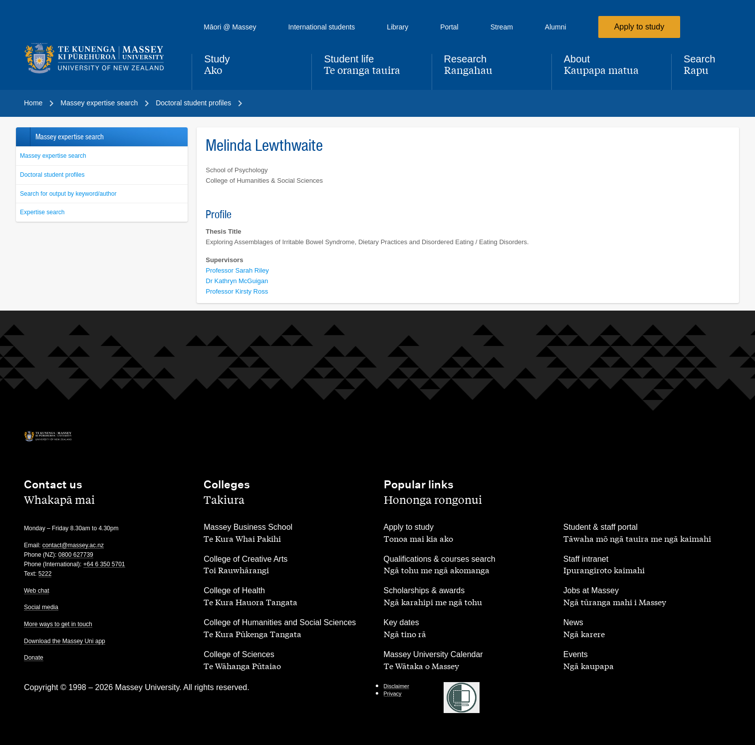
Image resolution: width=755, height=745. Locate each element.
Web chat (36, 590)
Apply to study (639, 26)
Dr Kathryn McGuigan (237, 281)
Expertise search (42, 212)
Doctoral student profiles (52, 174)
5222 (45, 573)
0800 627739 (75, 554)
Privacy (393, 694)
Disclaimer (396, 686)
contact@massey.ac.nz (73, 545)
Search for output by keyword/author (68, 193)
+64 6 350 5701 (104, 564)
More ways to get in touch (58, 624)
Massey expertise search (53, 155)
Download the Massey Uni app (64, 641)
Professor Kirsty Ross (237, 291)
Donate (33, 657)
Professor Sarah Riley (237, 270)
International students (321, 27)
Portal (449, 27)
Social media (41, 607)
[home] (100, 58)
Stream (502, 27)
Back (22, 136)
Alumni (555, 27)
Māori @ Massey (230, 27)
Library (397, 27)
